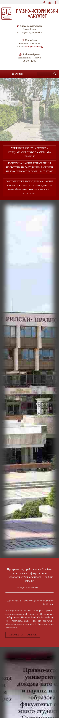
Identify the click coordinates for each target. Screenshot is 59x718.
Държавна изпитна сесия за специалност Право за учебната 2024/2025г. (29, 152)
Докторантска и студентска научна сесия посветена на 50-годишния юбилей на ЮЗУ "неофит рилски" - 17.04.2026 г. (30, 187)
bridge (29, 379)
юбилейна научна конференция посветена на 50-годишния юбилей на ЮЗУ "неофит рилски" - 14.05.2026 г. (29, 167)
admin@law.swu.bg (33, 46)
